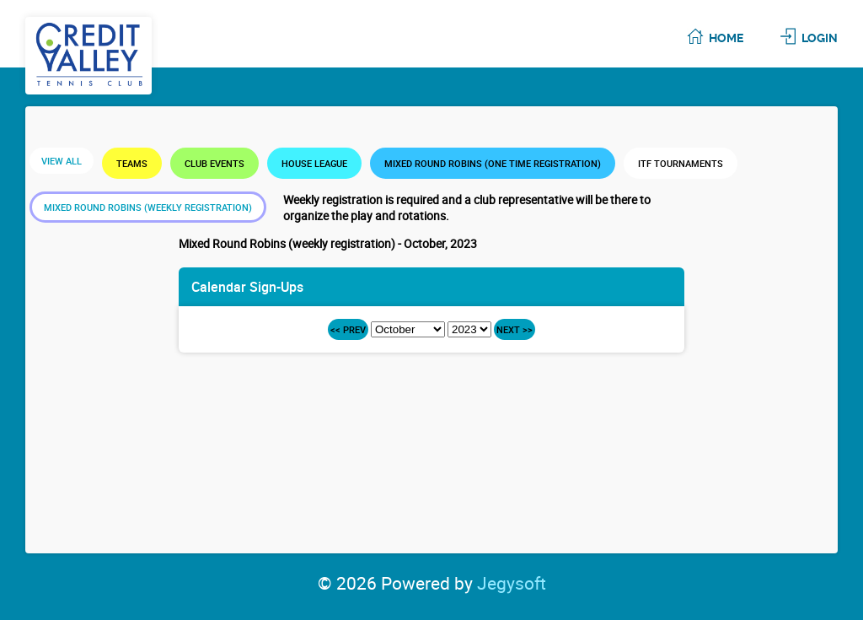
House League (314, 163)
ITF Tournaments (680, 163)
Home (726, 38)
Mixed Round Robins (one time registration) (492, 163)
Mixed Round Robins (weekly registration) (148, 207)
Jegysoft (511, 583)
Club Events (214, 163)
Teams (131, 163)
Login (819, 38)
